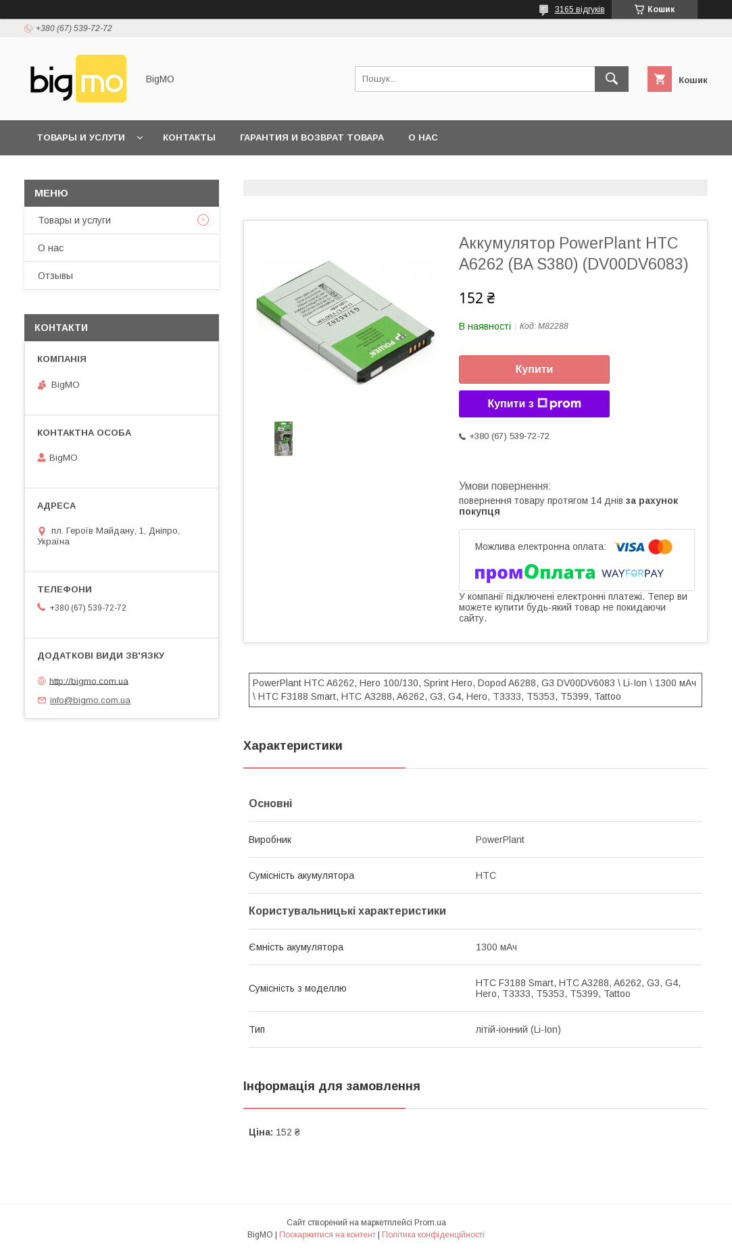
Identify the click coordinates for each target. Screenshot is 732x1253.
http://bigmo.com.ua (88, 680)
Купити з (534, 404)
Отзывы (55, 275)
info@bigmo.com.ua (90, 700)
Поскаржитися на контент (327, 1234)
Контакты (189, 137)
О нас (423, 137)
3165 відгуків (580, 9)
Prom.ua (430, 1222)
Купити (535, 369)
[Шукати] (612, 79)
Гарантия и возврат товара (312, 137)
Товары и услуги (80, 137)
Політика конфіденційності (433, 1234)
